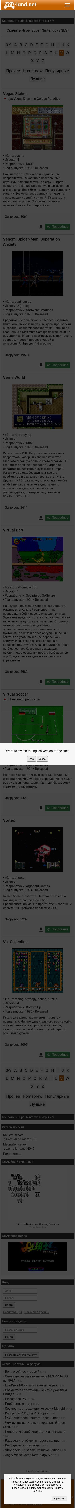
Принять (59, 1498)
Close (42, 758)
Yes (31, 758)
